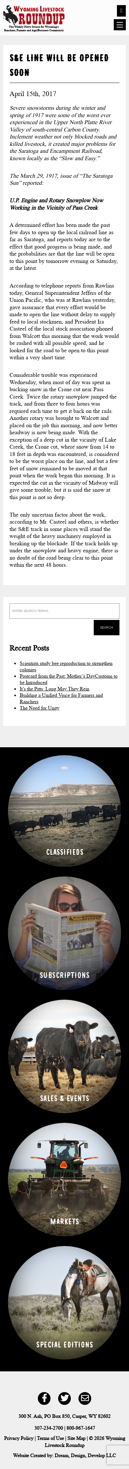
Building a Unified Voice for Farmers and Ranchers (61, 698)
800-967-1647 (80, 1428)
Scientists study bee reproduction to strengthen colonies (66, 666)
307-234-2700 (48, 1428)
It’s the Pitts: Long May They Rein (54, 688)
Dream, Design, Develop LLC (85, 1455)
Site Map (76, 1438)
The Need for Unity (39, 708)
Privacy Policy (18, 1438)
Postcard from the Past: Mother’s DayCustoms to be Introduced (69, 679)
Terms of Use (50, 1438)
